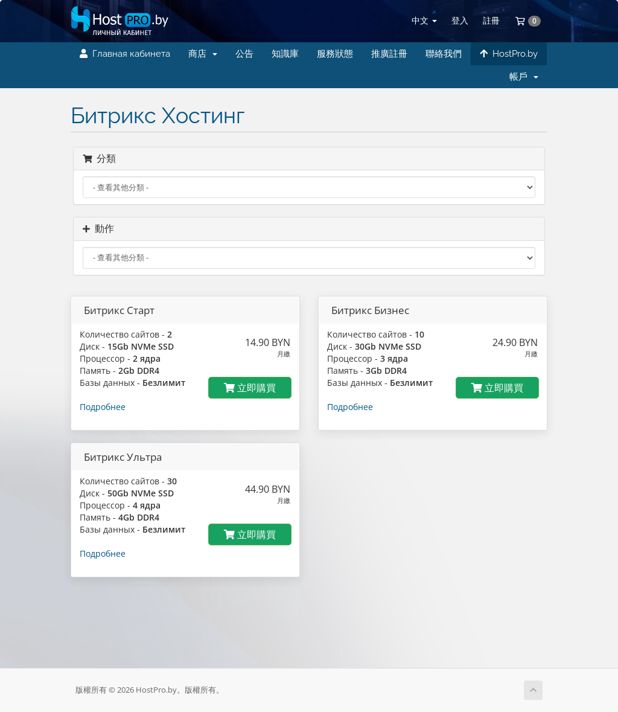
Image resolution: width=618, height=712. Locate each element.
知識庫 (285, 53)
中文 (424, 20)
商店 (202, 53)
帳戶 (523, 76)
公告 (244, 53)
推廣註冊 (389, 53)
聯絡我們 (443, 53)
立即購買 (250, 387)
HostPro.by (509, 53)
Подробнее (103, 406)
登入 (459, 20)
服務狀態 (335, 53)
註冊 (491, 20)
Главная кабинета (125, 53)
